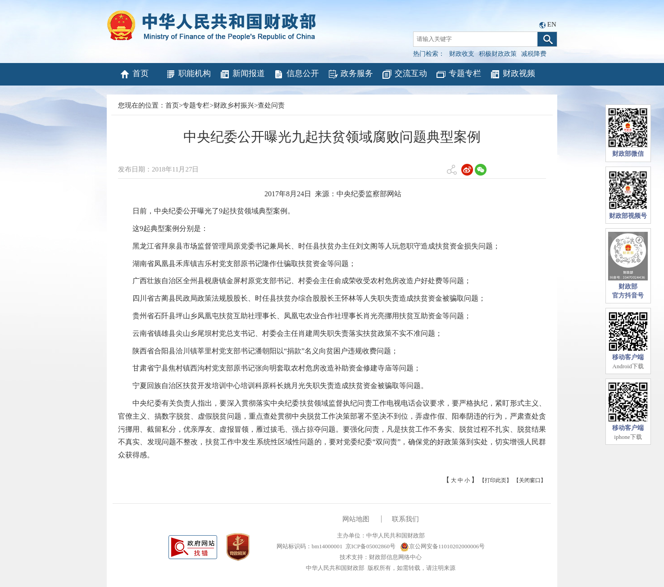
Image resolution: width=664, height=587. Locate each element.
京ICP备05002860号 (371, 546)
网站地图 (355, 519)
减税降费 (533, 53)
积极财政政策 (498, 53)
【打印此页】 (495, 480)
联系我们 (405, 519)
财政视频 (512, 74)
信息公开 (296, 74)
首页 (134, 74)
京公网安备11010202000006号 (442, 546)
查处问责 (271, 105)
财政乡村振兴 (234, 105)
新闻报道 (242, 74)
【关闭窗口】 (530, 480)
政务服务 (350, 74)
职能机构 (188, 74)
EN (551, 24)
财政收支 (461, 53)
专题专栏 (458, 74)
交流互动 (404, 74)
